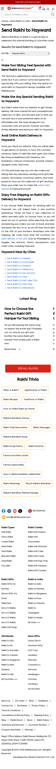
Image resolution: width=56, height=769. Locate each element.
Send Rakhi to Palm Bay (19, 284)
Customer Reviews (37, 725)
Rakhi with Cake (35, 551)
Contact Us (7, 706)
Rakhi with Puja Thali (37, 561)
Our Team (20, 701)
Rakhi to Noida (35, 618)
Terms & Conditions (11, 711)
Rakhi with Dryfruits (37, 547)
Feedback (43, 701)
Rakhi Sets (6, 603)
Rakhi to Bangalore (37, 594)
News (30, 720)
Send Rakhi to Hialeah (18, 258)
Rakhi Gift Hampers (37, 566)
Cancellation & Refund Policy (15, 715)
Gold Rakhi (6, 561)
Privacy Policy (38, 706)
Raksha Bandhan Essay (15, 437)
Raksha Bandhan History (16, 418)
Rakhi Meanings (11, 483)
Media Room (16, 720)
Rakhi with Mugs (9, 627)
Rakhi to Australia (9, 650)
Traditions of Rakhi (34, 399)
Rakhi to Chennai (36, 603)
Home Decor (34, 641)
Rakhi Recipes (10, 399)
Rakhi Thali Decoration (15, 427)
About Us (6, 701)
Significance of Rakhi (36, 390)
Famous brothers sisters (15, 455)
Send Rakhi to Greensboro (21, 288)
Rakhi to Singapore (10, 660)
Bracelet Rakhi (8, 556)
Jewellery (32, 655)
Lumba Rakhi (7, 542)
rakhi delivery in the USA (14, 239)
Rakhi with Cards (36, 556)
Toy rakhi (5, 566)
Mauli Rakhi (6, 547)
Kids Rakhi (6, 532)
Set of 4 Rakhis (8, 618)
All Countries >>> (9, 679)
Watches (32, 660)
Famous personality (13, 465)
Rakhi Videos (43, 720)
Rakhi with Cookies (37, 571)
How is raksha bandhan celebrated (21, 474)
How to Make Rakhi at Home (19, 409)
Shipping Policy (41, 715)
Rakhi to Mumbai (36, 589)
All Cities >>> (34, 623)
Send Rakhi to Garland (19, 266)
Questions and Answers (12, 725)
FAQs (31, 701)
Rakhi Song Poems (13, 446)
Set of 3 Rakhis (8, 613)
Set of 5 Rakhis (8, 623)
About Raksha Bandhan (38, 483)
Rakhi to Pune (34, 598)
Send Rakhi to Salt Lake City (22, 280)
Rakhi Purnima (35, 446)
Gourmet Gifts (35, 646)
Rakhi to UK (7, 646)
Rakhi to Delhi (34, 584)
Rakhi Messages (41, 427)
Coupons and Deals (10, 730)
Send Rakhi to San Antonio (21, 273)
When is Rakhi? (11, 390)
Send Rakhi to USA (20, 21)
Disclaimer (22, 706)
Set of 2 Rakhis (8, 608)
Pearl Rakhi (6, 551)
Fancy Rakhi (7, 537)
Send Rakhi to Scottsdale (20, 262)
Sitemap (29, 730)
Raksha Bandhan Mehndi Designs (21, 493)
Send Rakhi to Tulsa (17, 277)
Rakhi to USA (7, 641)
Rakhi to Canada (9, 655)
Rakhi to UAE (7, 674)
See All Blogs (28, 368)
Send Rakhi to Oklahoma (20, 269)
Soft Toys (33, 650)
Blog (3, 720)
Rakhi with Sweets (37, 532)
